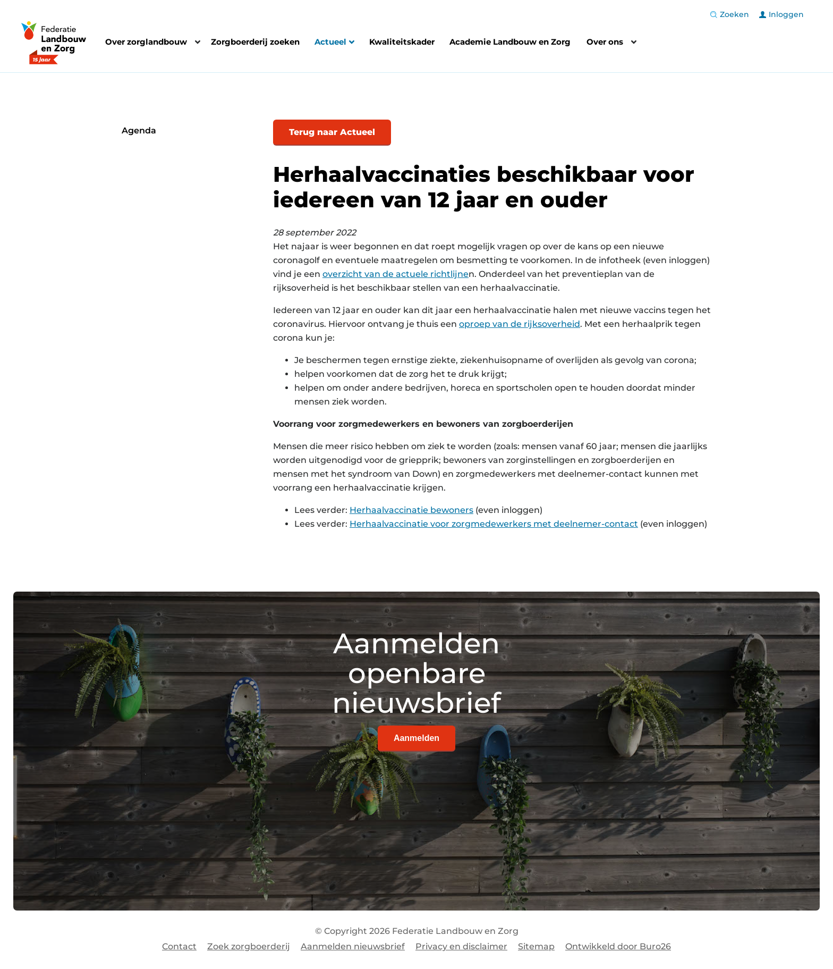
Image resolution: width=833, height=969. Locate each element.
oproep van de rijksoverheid (519, 324)
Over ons (604, 42)
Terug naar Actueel (332, 132)
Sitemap (536, 946)
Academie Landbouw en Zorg (510, 42)
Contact (179, 946)
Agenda (139, 130)
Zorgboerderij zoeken (255, 42)
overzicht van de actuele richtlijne (395, 274)
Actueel (334, 43)
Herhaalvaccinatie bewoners (411, 510)
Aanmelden (416, 738)
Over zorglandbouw (146, 42)
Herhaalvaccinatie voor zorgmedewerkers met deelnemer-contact (494, 524)
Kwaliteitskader (402, 42)
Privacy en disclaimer (461, 946)
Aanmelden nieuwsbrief (353, 946)
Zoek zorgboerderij (248, 946)
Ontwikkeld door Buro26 (618, 946)
